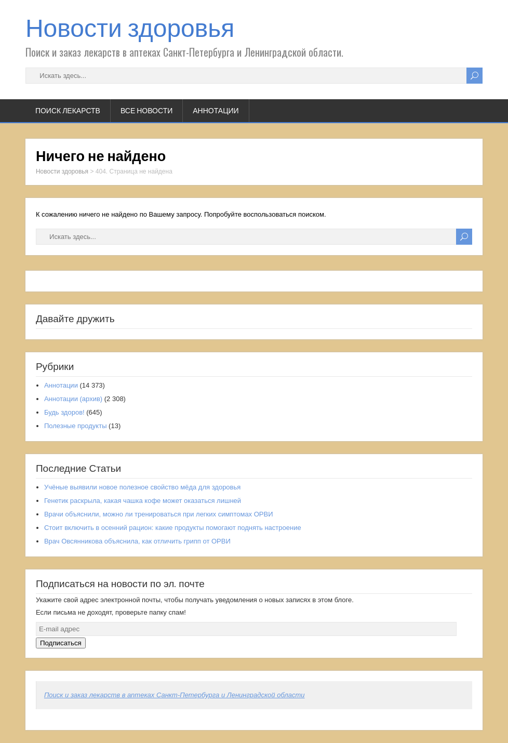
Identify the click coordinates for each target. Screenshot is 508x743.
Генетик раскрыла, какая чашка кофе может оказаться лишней (142, 501)
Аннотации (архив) (73, 399)
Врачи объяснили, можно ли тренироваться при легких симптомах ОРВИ (158, 514)
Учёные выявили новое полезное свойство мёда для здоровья (142, 487)
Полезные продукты (75, 426)
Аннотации (215, 110)
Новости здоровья (129, 28)
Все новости (146, 110)
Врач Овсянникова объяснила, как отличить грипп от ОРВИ (137, 541)
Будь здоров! (64, 412)
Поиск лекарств (67, 110)
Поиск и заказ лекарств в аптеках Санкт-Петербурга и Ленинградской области (174, 695)
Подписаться (61, 643)
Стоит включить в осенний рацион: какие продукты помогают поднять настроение (172, 528)
